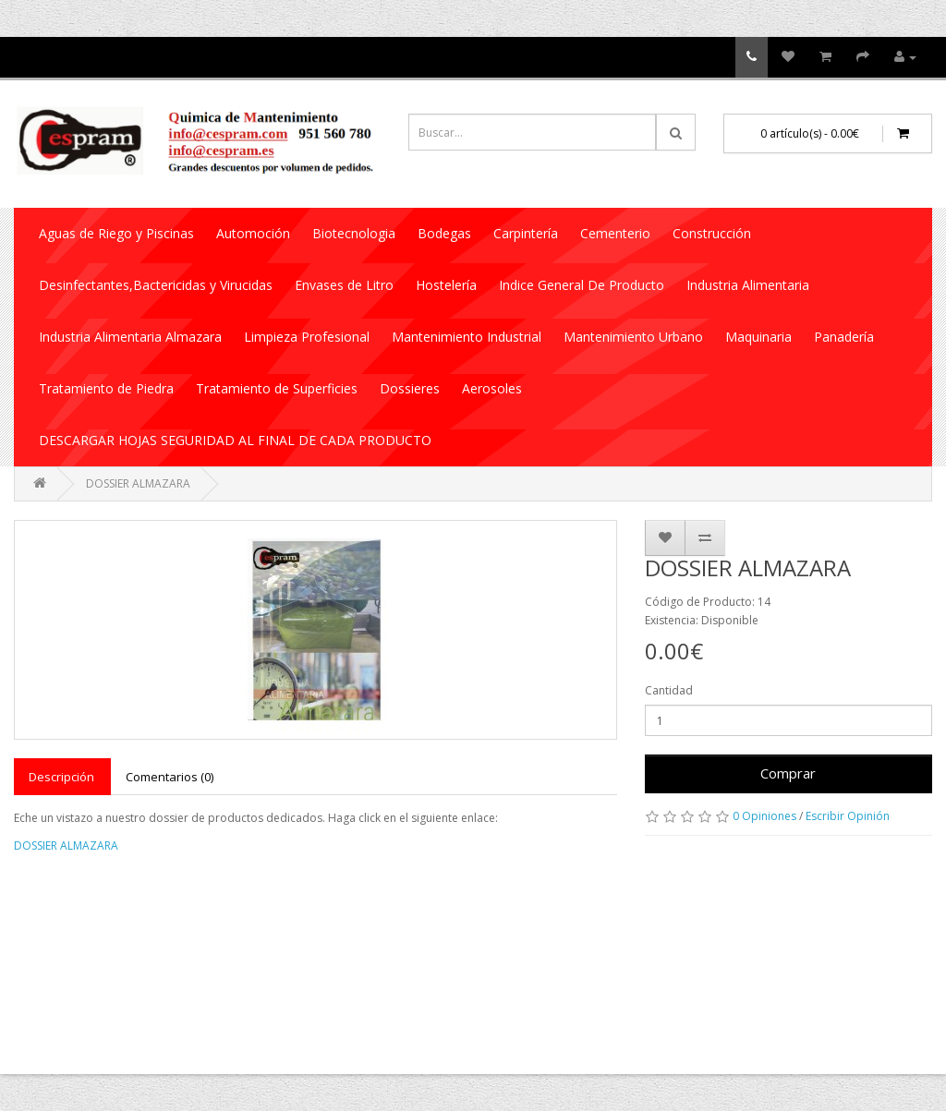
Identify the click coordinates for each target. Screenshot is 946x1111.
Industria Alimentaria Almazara (130, 336)
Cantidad (669, 690)
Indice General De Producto (581, 285)
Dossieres (410, 388)
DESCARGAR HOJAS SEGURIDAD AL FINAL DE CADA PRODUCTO (235, 440)
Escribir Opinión (848, 816)
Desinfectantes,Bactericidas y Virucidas (156, 285)
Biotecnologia (353, 233)
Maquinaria (758, 336)
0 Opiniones (764, 816)
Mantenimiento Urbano (633, 336)
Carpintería (525, 233)
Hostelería (446, 285)
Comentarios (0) (169, 776)
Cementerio (615, 233)
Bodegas (444, 233)
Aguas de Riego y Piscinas (116, 233)
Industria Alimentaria (747, 285)
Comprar (788, 773)
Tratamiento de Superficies (277, 388)
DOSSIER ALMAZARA (138, 483)
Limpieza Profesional (307, 336)
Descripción (61, 776)
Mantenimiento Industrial (466, 336)
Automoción (253, 233)
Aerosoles (492, 388)
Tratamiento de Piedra (106, 388)
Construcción (712, 233)
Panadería (844, 336)
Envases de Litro (344, 285)
